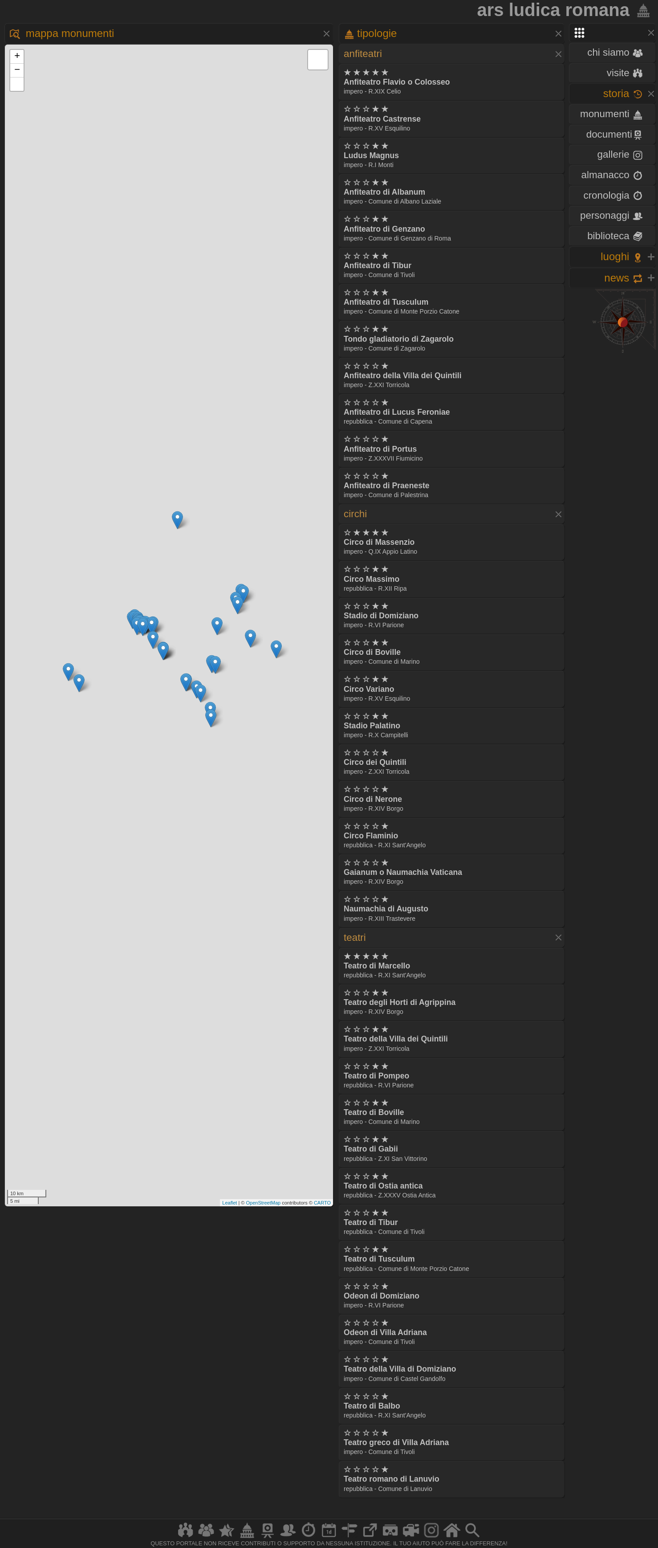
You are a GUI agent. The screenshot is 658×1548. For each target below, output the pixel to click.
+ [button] (17, 56)
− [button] (17, 70)
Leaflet (229, 1202)
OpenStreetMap (263, 1202)
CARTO (322, 1202)
